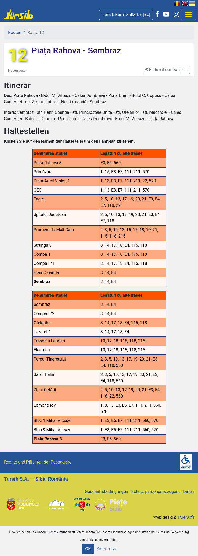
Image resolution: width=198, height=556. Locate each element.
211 (137, 171)
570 (145, 171)
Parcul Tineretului (50, 359)
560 (117, 162)
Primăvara (43, 171)
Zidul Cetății (45, 389)
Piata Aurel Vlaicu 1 (52, 180)
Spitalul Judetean (50, 214)
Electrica (42, 349)
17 (124, 199)
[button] (126, 15)
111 (127, 171)
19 (131, 199)
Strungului (43, 245)
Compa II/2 (44, 313)
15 (107, 171)
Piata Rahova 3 (47, 162)
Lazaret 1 (42, 331)
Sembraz (103, 50)
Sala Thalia (44, 374)
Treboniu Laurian (49, 340)
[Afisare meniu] (188, 14)
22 (144, 180)
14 (107, 245)
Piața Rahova (57, 50)
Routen (14, 32)
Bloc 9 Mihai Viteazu (53, 429)
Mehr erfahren (106, 549)
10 (111, 199)
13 (107, 180)
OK (88, 548)
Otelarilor (42, 322)
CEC (37, 190)
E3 (102, 162)
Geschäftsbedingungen (106, 491)
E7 (120, 171)
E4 (157, 199)
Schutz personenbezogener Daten (162, 491)
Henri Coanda (46, 272)
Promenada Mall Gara (54, 229)
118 (110, 205)
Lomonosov (45, 405)
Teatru (39, 199)
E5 (109, 162)
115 (104, 236)
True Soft (185, 517)
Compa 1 (42, 254)
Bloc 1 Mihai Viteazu (53, 420)
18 (142, 229)
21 (144, 199)
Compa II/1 (44, 263)
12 (17, 55)
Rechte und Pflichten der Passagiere (38, 462)
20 (137, 199)
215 (121, 236)
